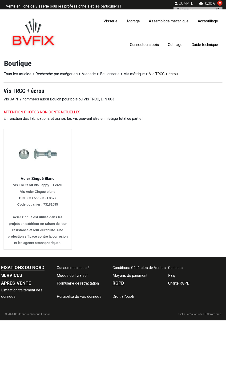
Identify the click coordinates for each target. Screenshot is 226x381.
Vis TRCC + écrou (163, 74)
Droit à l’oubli (123, 296)
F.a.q (171, 275)
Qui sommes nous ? (73, 267)
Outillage (175, 44)
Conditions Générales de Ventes (139, 267)
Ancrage (133, 21)
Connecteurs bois (144, 44)
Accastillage (208, 21)
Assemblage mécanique (169, 21)
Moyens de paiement (130, 275)
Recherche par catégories (57, 74)
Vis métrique (134, 74)
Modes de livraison (73, 275)
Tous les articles (17, 74)
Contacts (175, 267)
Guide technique (205, 44)
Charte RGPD (179, 283)
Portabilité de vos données (79, 296)
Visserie (110, 21)
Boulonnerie (110, 74)
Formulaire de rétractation (78, 283)
